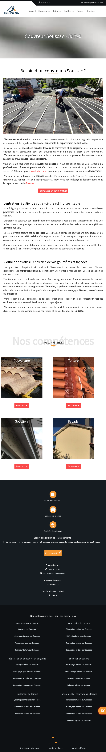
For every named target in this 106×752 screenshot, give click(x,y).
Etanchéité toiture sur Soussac (27, 706)
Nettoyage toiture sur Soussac (79, 664)
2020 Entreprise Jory (29, 748)
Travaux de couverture (27, 623)
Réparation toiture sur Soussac (79, 643)
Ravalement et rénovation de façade (79, 693)
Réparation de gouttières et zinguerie (27, 658)
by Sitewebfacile (56, 748)
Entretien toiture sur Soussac (79, 678)
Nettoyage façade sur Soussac (79, 706)
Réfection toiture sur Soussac (79, 636)
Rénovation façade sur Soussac (79, 713)
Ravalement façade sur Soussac (79, 700)
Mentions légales (79, 748)
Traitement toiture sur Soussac (27, 713)
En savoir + (47, 405)
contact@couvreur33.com (93, 3)
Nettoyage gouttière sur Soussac (27, 671)
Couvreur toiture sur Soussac (27, 650)
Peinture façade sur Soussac (79, 720)
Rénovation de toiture (79, 623)
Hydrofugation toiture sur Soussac (27, 700)
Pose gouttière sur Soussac (27, 664)
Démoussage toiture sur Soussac (79, 671)
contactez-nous (39, 171)
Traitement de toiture (27, 693)
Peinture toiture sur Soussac (79, 685)
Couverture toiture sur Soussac (79, 650)
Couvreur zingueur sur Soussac (27, 636)
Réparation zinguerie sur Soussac (27, 685)
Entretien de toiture (79, 658)
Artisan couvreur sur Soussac (27, 643)
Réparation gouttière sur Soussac (27, 678)
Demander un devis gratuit (53, 190)
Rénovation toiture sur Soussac (79, 629)
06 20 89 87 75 (45, 3)
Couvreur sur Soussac (27, 629)
